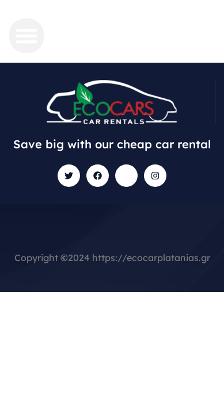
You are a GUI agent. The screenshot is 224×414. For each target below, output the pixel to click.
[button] (26, 35)
